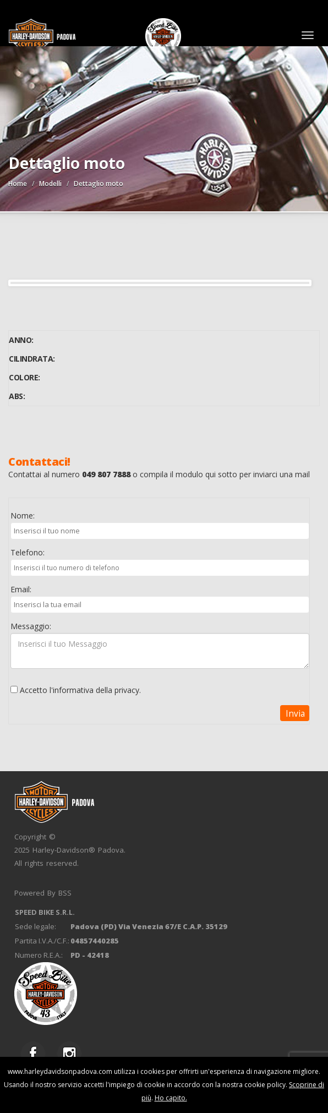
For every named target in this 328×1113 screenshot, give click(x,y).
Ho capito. (171, 1098)
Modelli (50, 183)
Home (17, 183)
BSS (65, 893)
